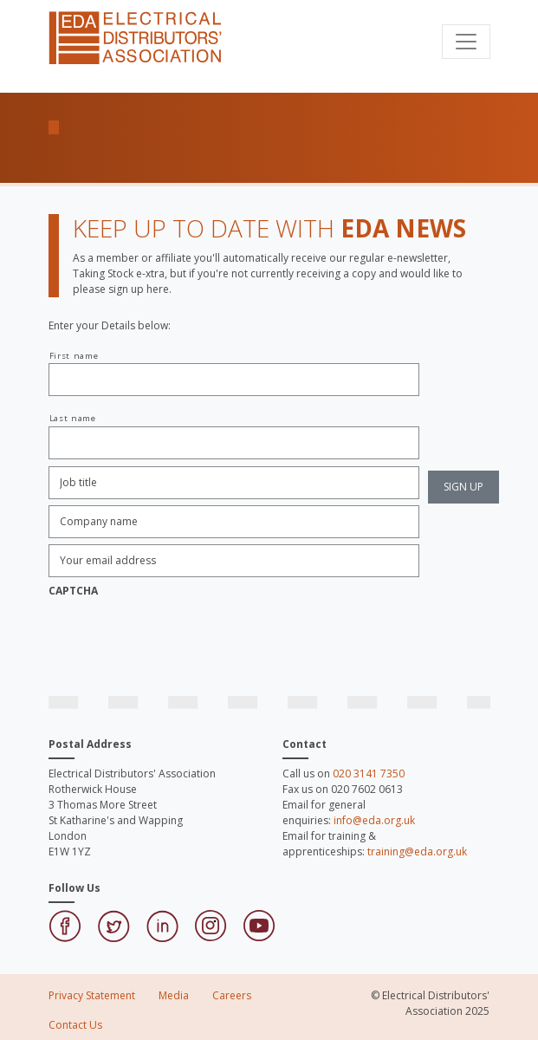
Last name (72, 418)
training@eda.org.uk (417, 851)
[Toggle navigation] (466, 41)
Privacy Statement (92, 995)
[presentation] (180, 638)
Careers (231, 995)
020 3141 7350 (369, 773)
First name (74, 355)
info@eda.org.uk (374, 820)
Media (174, 995)
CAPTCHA (73, 591)
